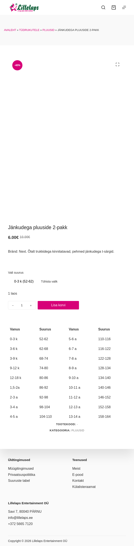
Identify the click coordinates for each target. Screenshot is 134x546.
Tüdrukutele (29, 30)
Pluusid (48, 30)
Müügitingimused (21, 468)
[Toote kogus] (22, 305)
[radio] (24, 281)
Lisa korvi (58, 305)
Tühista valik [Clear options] (49, 281)
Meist (76, 468)
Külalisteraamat (84, 487)
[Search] (103, 7)
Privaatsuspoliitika (21, 474)
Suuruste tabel (19, 480)
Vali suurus (15, 272)
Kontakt (78, 480)
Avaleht (10, 30)
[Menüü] (124, 7)
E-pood (77, 474)
